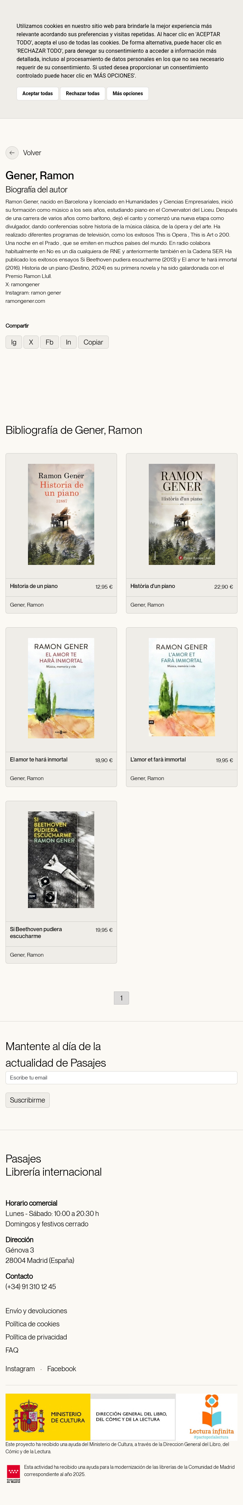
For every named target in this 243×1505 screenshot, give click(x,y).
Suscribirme (27, 1100)
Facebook (61, 1369)
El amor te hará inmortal (38, 759)
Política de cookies (32, 1324)
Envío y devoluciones (36, 1311)
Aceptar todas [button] (37, 93)
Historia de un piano (34, 586)
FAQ (12, 1350)
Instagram (20, 1369)
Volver (23, 153)
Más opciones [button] (128, 93)
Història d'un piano (152, 586)
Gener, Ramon (26, 604)
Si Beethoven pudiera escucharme (36, 932)
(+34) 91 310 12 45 (31, 1287)
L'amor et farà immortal (158, 759)
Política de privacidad (36, 1337)
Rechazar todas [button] (82, 93)
